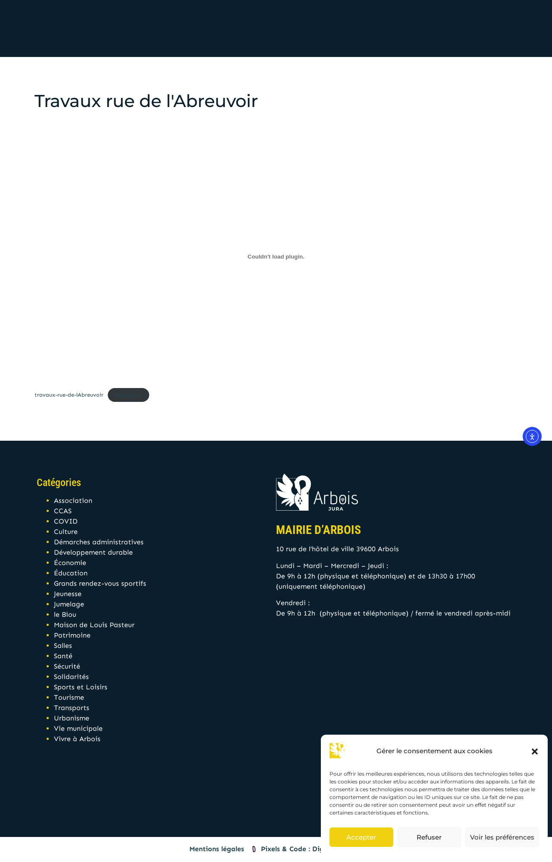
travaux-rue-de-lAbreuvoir (69, 395)
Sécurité (67, 666)
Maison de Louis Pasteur (94, 625)
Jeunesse (68, 594)
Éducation (71, 573)
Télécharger (128, 395)
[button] (534, 751)
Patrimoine (72, 635)
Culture (66, 531)
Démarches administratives (99, 542)
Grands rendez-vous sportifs (100, 583)
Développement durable (93, 552)
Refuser (429, 837)
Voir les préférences (502, 837)
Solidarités (71, 677)
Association (73, 500)
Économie (70, 563)
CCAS (63, 511)
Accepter (361, 837)
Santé (63, 656)
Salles (63, 645)
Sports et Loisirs (80, 687)
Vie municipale (78, 728)
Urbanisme (71, 718)
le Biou (65, 614)
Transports (71, 708)
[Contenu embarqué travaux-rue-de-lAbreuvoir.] (276, 256)
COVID (66, 521)
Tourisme (69, 697)
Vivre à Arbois (77, 739)
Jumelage (69, 604)
